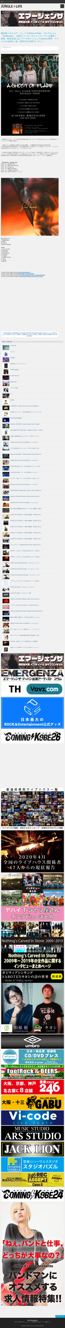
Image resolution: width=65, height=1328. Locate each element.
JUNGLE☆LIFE (11, 6)
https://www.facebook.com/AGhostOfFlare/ (33, 275)
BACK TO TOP (60, 1316)
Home (16, 1321)
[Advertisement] (13, 291)
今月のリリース (40, 1322)
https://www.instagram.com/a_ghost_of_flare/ (31, 276)
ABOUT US (20, 1321)
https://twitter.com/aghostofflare (26, 273)
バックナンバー (27, 1322)
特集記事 (34, 1322)
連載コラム (47, 1322)
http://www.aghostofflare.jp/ (23, 272)
